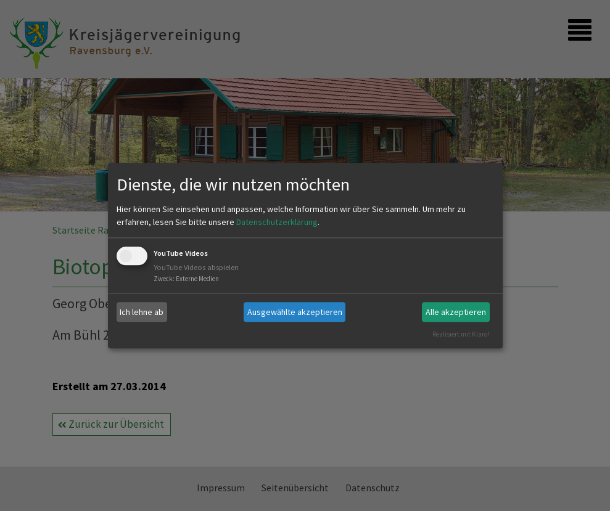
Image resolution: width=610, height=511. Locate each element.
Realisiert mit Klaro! (460, 334)
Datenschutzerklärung (277, 222)
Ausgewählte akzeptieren (294, 311)
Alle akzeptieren (456, 311)
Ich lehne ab (141, 311)
